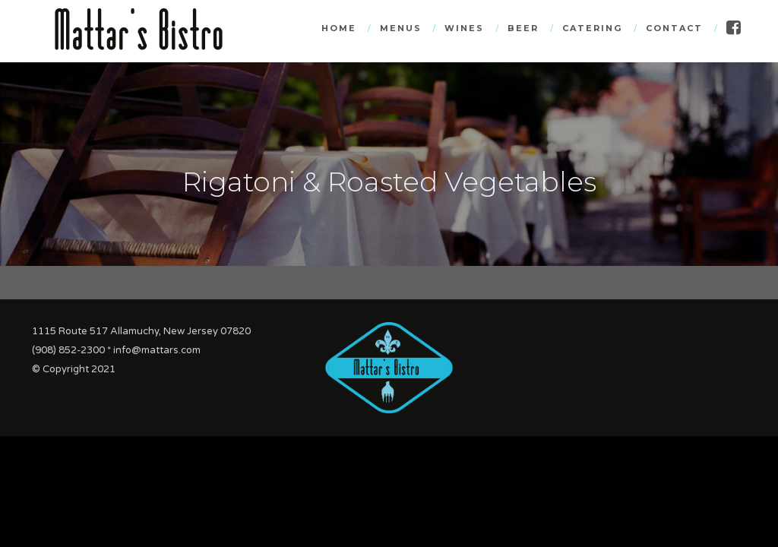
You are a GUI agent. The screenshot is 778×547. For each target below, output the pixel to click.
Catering (592, 28)
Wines (464, 28)
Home (338, 28)
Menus (401, 28)
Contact (674, 28)
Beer (523, 28)
